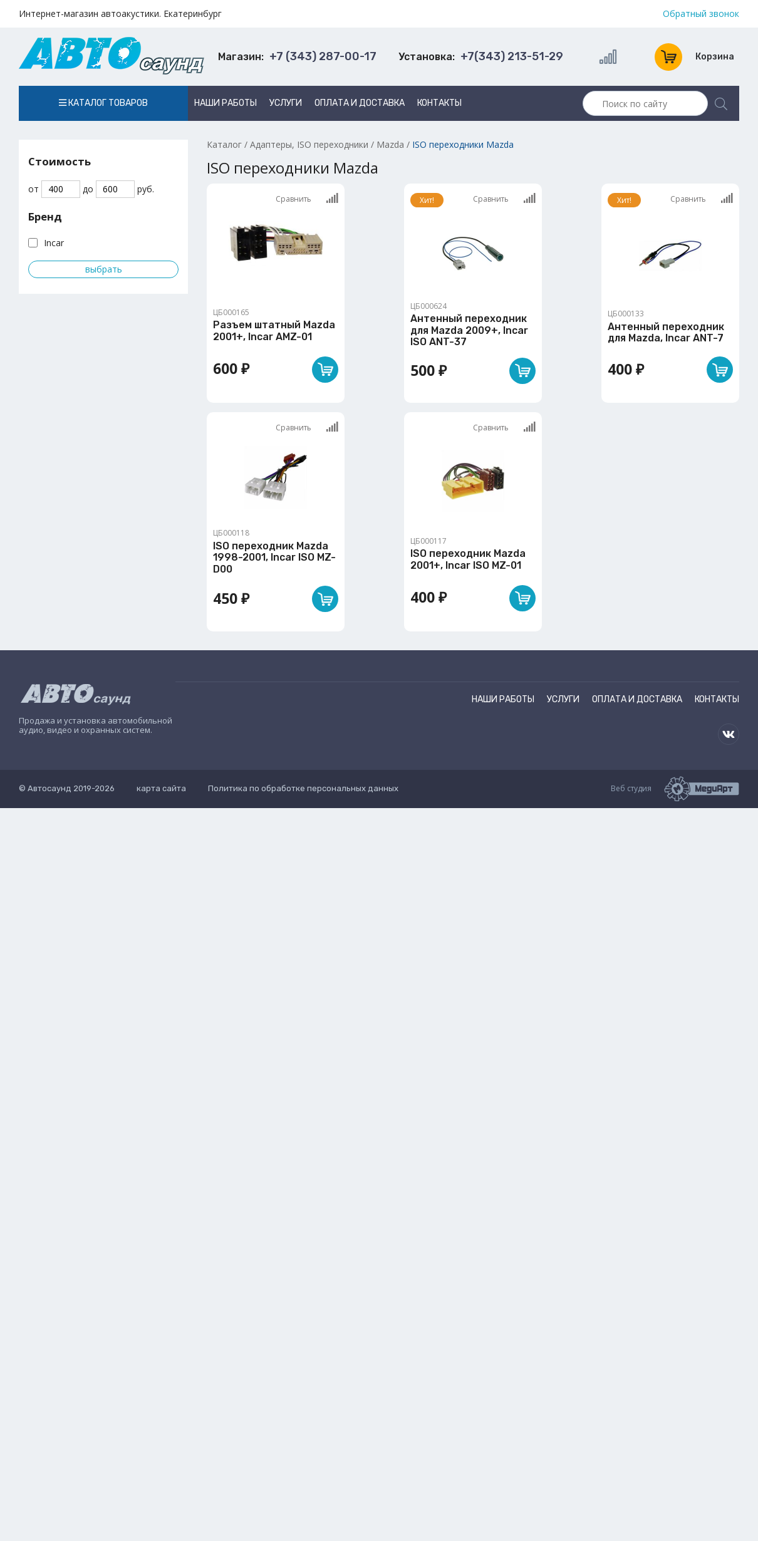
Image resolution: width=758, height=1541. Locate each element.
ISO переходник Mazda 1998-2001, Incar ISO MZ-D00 (274, 557)
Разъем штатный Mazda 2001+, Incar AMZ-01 (274, 330)
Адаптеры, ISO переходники (309, 144)
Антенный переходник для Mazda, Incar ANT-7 (666, 332)
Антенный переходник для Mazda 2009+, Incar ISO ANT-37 (469, 330)
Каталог (224, 144)
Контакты (439, 103)
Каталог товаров (103, 103)
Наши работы (225, 103)
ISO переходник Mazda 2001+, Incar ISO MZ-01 (468, 559)
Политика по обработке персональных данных (303, 788)
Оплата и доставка (359, 103)
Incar (54, 243)
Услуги (285, 103)
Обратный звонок (701, 14)
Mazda (390, 144)
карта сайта (161, 788)
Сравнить (307, 198)
